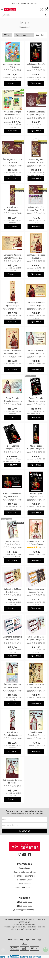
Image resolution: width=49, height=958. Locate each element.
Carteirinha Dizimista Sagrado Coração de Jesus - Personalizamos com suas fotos (36, 113)
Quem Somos (24, 868)
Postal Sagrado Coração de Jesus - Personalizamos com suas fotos (12, 400)
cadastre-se (32, 3)
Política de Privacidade (24, 888)
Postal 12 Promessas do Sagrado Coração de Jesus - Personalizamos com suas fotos (12, 352)
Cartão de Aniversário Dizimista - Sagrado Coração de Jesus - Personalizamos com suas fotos (36, 304)
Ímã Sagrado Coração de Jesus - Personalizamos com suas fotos (36, 66)
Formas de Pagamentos (24, 876)
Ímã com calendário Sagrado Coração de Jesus (36, 209)
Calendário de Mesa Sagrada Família (36, 590)
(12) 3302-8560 (24, 902)
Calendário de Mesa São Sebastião (12, 590)
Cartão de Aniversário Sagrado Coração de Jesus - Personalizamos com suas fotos (36, 352)
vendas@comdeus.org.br (24, 910)
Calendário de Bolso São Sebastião (35, 686)
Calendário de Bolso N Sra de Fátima (35, 542)
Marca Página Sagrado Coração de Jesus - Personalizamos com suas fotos (12, 209)
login (24, 3)
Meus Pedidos (24, 884)
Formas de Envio (24, 880)
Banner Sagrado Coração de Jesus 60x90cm (36, 161)
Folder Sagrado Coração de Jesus (12, 447)
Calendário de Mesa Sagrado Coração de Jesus (36, 638)
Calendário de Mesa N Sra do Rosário (12, 638)
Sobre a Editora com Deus (24, 872)
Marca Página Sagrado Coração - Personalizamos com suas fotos (12, 304)
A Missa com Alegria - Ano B (12, 65)
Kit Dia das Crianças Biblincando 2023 (12, 113)
